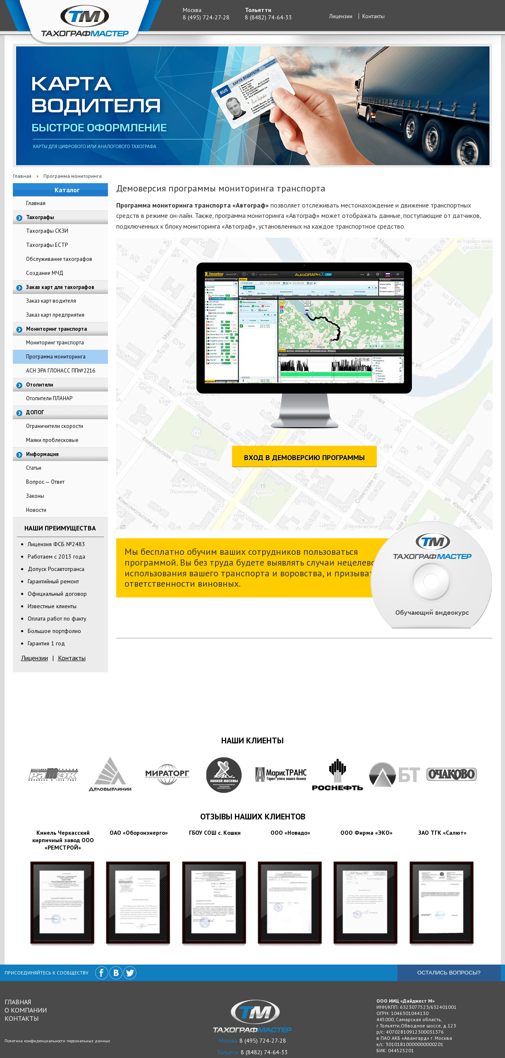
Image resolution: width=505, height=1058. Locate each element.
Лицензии (340, 16)
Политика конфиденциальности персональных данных (57, 1041)
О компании (26, 1010)
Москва (192, 10)
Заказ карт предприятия (55, 314)
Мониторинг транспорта (55, 342)
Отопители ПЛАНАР (49, 398)
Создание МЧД (44, 273)
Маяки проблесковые (52, 440)
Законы (35, 495)
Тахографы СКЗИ (47, 230)
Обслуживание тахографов (59, 259)
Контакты (373, 16)
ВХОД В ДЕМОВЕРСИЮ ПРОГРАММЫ (304, 457)
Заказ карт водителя (51, 300)
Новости (36, 509)
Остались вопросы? (449, 973)
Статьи (33, 467)
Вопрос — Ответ (45, 481)
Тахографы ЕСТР (47, 244)
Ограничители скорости (54, 426)
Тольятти (258, 10)
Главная (35, 203)
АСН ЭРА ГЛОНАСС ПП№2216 (60, 370)
